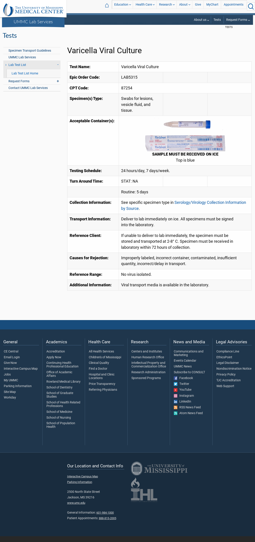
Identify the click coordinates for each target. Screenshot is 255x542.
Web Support (225, 392)
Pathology (159, 28)
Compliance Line (227, 357)
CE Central (11, 357)
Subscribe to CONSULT (189, 378)
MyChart (212, 6)
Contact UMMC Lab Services (28, 94)
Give (198, 6)
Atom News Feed (188, 419)
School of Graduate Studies (59, 400)
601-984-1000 (105, 518)
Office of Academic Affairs (59, 380)
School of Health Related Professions (63, 410)
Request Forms (236, 20)
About (183, 6)
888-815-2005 (107, 524)
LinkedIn (182, 407)
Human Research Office (147, 363)
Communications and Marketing (188, 359)
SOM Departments (134, 28)
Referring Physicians (103, 395)
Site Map (10, 398)
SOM (75, 28)
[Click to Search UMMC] (251, 6)
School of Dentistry (59, 393)
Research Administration (148, 378)
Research (165, 6)
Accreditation (55, 357)
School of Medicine (59, 418)
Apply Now (53, 363)
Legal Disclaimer (227, 369)
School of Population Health (60, 430)
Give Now (10, 369)
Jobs (7, 380)
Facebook (183, 384)
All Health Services (101, 357)
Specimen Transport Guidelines (29, 56)
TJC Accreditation (228, 386)
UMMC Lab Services (33, 21)
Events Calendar (185, 366)
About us (200, 20)
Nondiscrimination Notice (233, 374)
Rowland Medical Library (63, 387)
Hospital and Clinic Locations (101, 382)
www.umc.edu (76, 508)
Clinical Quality (99, 369)
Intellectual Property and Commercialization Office (148, 370)
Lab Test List (210, 28)
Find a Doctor (98, 374)
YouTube (182, 395)
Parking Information (18, 392)
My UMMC (11, 386)
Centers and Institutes (146, 357)
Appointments (233, 6)
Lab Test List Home (25, 79)
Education (121, 6)
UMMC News (183, 372)
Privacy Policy (226, 380)
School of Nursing (58, 423)
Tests (217, 20)
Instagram (184, 401)
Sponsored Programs (146, 384)
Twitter (181, 390)
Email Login (12, 363)
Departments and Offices (100, 28)
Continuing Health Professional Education (62, 370)
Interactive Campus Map (21, 374)
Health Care (144, 6)
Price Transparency (102, 390)
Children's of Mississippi (105, 363)
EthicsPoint (224, 363)
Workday (10, 403)
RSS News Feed (187, 413)
